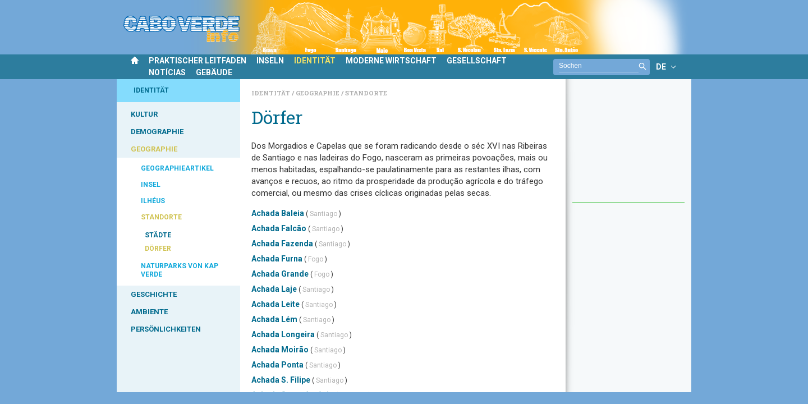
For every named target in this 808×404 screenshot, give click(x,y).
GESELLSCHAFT (477, 60)
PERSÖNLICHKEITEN (166, 329)
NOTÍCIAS (167, 72)
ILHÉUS (153, 201)
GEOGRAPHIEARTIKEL (177, 168)
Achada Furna (276, 258)
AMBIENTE (149, 311)
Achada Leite (275, 304)
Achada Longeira (283, 334)
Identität (271, 93)
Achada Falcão (278, 228)
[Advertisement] (628, 146)
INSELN (270, 60)
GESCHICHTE (154, 294)
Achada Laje (274, 288)
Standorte (366, 93)
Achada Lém (274, 319)
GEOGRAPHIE (154, 149)
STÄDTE (158, 235)
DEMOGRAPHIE (157, 131)
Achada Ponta (277, 364)
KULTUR (144, 114)
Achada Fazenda (282, 243)
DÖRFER (158, 248)
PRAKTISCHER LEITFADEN (197, 60)
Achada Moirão (280, 349)
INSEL (150, 185)
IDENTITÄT (315, 60)
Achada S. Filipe (280, 379)
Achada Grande (280, 273)
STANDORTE (161, 217)
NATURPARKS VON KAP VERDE (179, 270)
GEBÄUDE (214, 72)
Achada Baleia (277, 213)
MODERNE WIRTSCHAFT (391, 60)
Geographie (318, 93)
